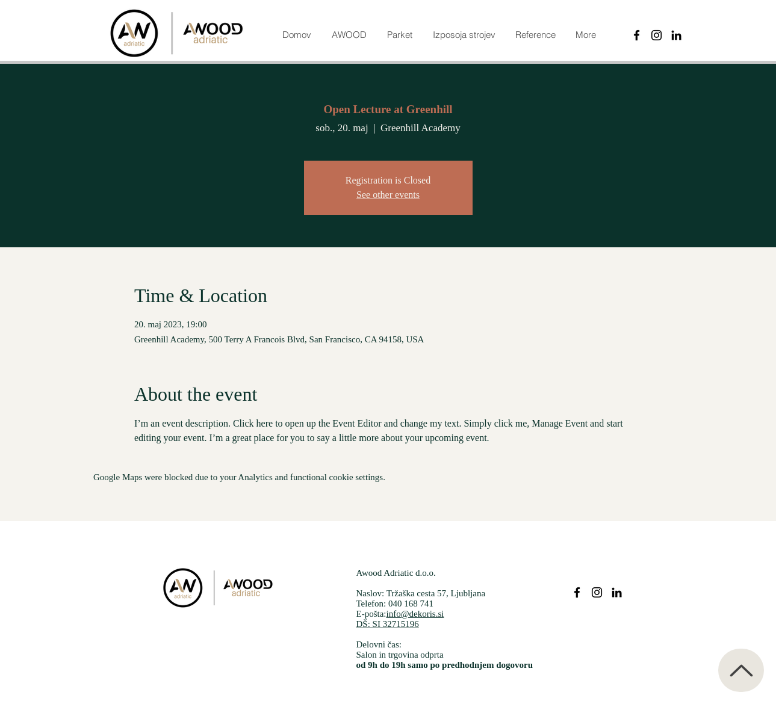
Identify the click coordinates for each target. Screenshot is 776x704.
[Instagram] (656, 35)
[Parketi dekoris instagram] (597, 592)
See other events (388, 195)
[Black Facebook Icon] (637, 35)
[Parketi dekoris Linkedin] (617, 592)
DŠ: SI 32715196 (387, 624)
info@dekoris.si (415, 614)
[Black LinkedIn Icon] (676, 35)
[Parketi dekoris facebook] (577, 592)
